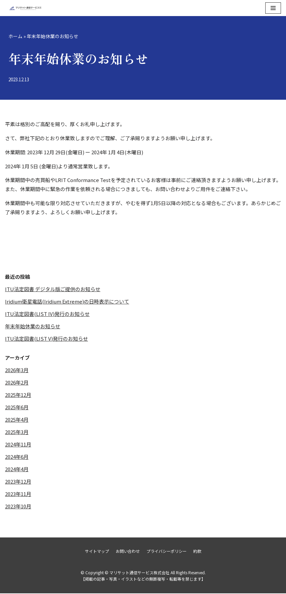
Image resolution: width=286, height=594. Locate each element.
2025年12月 (18, 395)
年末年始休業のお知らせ (32, 326)
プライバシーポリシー (167, 552)
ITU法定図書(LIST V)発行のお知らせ (46, 338)
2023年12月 (18, 481)
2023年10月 (18, 506)
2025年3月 (16, 432)
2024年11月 (18, 444)
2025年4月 (16, 419)
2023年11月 (18, 494)
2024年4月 (16, 469)
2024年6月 (16, 456)
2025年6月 (16, 407)
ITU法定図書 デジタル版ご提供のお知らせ (52, 289)
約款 (197, 552)
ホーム (15, 36)
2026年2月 (16, 382)
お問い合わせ (128, 552)
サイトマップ (97, 552)
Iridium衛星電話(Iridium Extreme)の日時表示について (67, 301)
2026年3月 (16, 370)
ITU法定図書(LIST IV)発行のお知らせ (47, 314)
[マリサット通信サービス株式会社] (25, 8)
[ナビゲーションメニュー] (273, 8)
